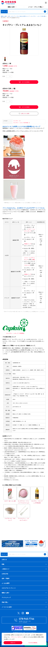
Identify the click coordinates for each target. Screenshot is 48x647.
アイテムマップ (24, 597)
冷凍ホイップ (27, 244)
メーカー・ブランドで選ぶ (36, 7)
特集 (3, 564)
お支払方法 (5, 574)
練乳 (34, 259)
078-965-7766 (26, 618)
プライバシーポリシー (17, 637)
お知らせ (24, 559)
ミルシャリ (27, 265)
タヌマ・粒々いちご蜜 (9, 501)
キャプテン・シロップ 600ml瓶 (38, 16)
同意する (13, 642)
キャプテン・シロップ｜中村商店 (15, 333)
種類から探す (12, 7)
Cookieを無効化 (32, 642)
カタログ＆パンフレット (9, 588)
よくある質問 (5, 583)
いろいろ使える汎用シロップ (22, 16)
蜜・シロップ (12, 16)
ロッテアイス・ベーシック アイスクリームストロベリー (23, 502)
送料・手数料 (5, 578)
